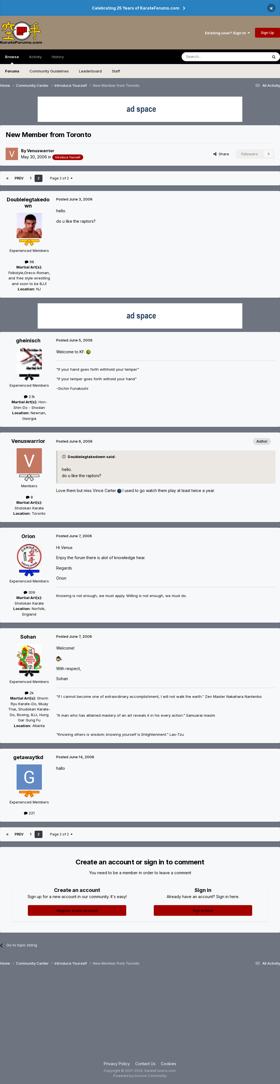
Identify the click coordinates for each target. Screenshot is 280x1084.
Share (221, 154)
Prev (19, 178)
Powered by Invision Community (140, 1076)
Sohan (28, 637)
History (58, 56)
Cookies (168, 1063)
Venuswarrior (40, 150)
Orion (28, 536)
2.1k (29, 396)
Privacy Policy (117, 1063)
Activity (35, 56)
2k (29, 693)
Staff (116, 71)
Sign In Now (203, 910)
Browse (12, 59)
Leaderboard (90, 71)
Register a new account (77, 910)
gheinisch (28, 340)
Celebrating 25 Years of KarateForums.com (135, 8)
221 (29, 813)
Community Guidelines (49, 71)
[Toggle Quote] (64, 456)
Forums (12, 71)
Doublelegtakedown (28, 203)
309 (29, 592)
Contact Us (145, 1063)
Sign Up (267, 32)
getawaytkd (28, 757)
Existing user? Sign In (227, 33)
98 (29, 261)
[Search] (210, 56)
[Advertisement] (140, 1015)
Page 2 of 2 (61, 178)
